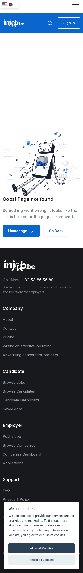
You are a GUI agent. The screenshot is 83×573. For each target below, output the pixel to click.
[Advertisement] (41, 76)
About (8, 319)
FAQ (6, 490)
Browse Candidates (19, 391)
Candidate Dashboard (21, 400)
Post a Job (12, 436)
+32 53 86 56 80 (38, 280)
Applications (13, 463)
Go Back (56, 231)
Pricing (8, 337)
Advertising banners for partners (30, 355)
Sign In (69, 23)
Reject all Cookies (41, 559)
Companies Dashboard (22, 454)
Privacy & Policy (16, 499)
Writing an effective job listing (27, 346)
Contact (9, 328)
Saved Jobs (13, 409)
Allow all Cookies (41, 548)
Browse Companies (19, 445)
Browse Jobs (14, 382)
